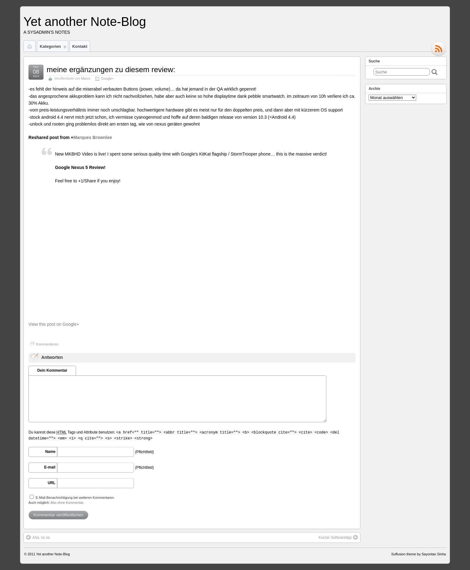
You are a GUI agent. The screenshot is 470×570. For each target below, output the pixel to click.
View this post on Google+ (53, 324)
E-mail (49, 467)
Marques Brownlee (92, 137)
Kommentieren (47, 344)
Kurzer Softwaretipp (338, 537)
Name (50, 451)
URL (51, 483)
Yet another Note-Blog (84, 21)
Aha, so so (38, 537)
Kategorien (53, 48)
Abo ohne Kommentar (66, 502)
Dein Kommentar (52, 370)
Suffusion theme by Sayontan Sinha (418, 554)
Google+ (107, 78)
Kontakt (79, 46)
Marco (85, 78)
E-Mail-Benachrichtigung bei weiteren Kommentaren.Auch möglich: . (71, 499)
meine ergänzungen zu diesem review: (111, 69)
